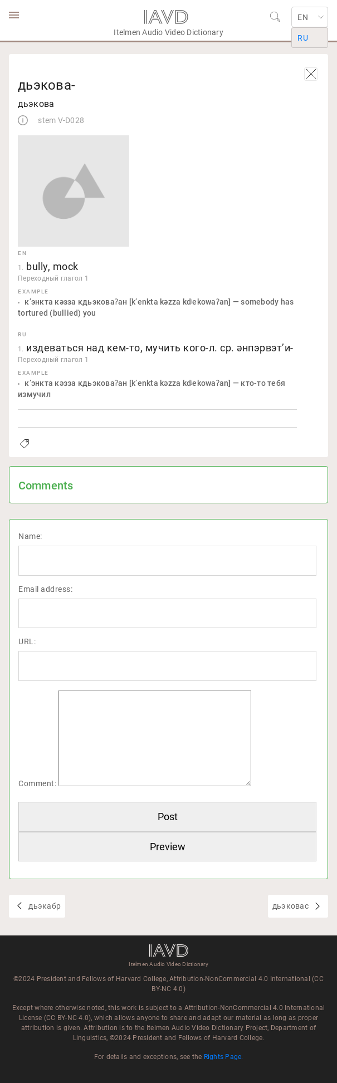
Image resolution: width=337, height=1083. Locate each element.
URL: (27, 641)
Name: (30, 536)
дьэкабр (44, 905)
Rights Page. (223, 1057)
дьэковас (291, 905)
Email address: (45, 589)
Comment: (37, 783)
